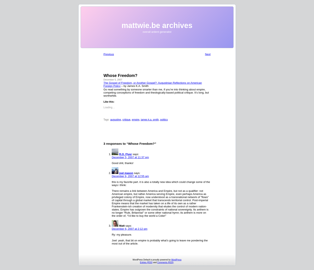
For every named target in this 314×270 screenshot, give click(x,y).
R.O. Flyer (125, 154)
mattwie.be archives (156, 25)
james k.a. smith (150, 119)
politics (164, 119)
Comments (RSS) (165, 262)
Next (208, 54)
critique (126, 119)
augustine (115, 119)
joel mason (126, 173)
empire (135, 119)
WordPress (176, 260)
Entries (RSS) (146, 262)
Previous (108, 54)
